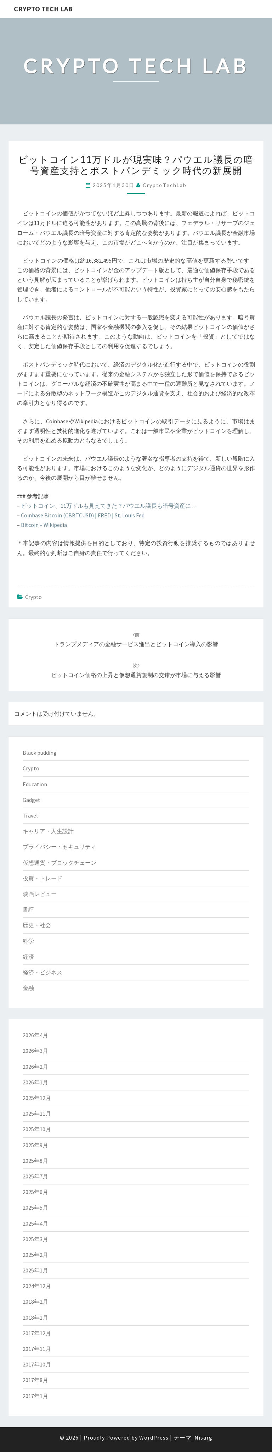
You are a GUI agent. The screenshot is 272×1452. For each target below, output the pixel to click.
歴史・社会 (37, 925)
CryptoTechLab (165, 185)
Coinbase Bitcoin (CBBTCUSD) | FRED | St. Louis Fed (82, 515)
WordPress (154, 1437)
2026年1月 (35, 1082)
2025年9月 (35, 1145)
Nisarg (203, 1437)
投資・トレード (42, 878)
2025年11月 (37, 1113)
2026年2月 (35, 1066)
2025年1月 (35, 1270)
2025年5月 (35, 1207)
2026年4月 (35, 1035)
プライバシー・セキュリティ (59, 846)
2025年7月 (35, 1176)
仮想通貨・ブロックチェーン (59, 862)
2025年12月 (37, 1097)
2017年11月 (37, 1348)
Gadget (31, 799)
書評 (28, 909)
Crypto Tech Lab (43, 8)
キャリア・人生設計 (48, 831)
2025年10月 (37, 1129)
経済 (28, 956)
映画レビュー (40, 893)
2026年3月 (35, 1050)
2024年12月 (37, 1285)
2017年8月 (35, 1380)
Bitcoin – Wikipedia (44, 524)
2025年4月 (35, 1223)
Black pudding (40, 752)
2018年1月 (35, 1317)
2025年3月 (35, 1239)
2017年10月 (37, 1364)
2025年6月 (35, 1191)
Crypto (33, 596)
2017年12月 (37, 1333)
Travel (30, 815)
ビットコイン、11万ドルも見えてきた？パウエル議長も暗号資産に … (109, 505)
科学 (28, 941)
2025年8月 (35, 1160)
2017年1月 (35, 1395)
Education (35, 784)
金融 (28, 987)
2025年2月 (35, 1254)
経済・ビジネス (42, 972)
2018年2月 (35, 1301)
